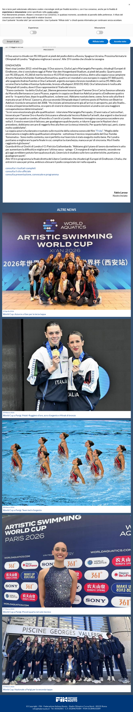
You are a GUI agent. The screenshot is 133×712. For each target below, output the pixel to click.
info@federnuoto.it (41, 708)
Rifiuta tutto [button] (98, 41)
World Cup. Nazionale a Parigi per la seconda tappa (27, 689)
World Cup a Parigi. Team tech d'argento (22, 510)
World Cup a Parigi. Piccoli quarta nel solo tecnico (27, 611)
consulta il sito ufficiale (18, 171)
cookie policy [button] (52, 12)
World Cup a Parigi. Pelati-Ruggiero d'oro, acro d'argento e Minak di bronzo (39, 415)
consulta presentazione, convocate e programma (32, 174)
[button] (129, 4)
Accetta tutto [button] (120, 41)
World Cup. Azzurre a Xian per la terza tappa (24, 314)
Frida (99, 130)
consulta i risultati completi (21, 168)
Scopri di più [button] (13, 41)
